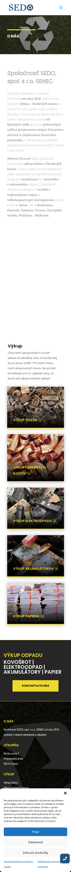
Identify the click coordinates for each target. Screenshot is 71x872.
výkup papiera (26, 616)
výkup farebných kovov (29, 470)
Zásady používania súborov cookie (18, 864)
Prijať (35, 832)
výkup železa (25, 419)
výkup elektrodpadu (32, 520)
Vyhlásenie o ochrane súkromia (49, 864)
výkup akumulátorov (33, 568)
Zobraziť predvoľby (35, 853)
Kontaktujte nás (35, 686)
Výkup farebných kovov (16, 787)
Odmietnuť (35, 842)
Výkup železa (11, 782)
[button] (65, 793)
